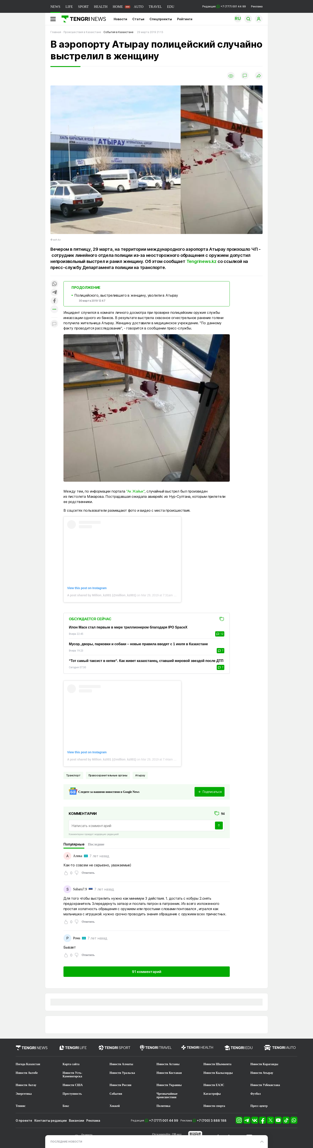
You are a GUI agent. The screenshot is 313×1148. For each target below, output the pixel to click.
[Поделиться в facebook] (54, 301)
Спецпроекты (161, 19)
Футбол (255, 1093)
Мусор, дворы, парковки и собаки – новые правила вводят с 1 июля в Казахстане (138, 644)
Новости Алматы (121, 1064)
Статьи (138, 19)
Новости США (73, 1085)
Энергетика (24, 1093)
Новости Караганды (264, 1064)
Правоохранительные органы (107, 775)
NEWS (55, 6)
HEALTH (101, 6)
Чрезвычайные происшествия (167, 1095)
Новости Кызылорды (218, 1072)
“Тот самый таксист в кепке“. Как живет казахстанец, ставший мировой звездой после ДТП (146, 661)
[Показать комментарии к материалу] (54, 324)
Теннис (20, 1106)
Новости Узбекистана (265, 1085)
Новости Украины (169, 1085)
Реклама (257, 6)
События (116, 1093)
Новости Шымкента (217, 1064)
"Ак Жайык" (135, 491)
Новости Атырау (261, 1072)
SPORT (83, 6)
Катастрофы (212, 1093)
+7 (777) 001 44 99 (163, 1120)
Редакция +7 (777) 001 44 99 (224, 6)
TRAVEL (155, 6)
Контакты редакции (50, 1120)
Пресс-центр (259, 1106)
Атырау (140, 775)
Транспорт (73, 775)
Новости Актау (26, 1085)
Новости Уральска (122, 1072)
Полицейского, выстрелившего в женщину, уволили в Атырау (126, 295)
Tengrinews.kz (201, 261)
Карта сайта (71, 1064)
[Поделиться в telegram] (54, 292)
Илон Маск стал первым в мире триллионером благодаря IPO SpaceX (128, 627)
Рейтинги (184, 19)
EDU (170, 6)
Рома (76, 938)
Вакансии (76, 1120)
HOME (118, 6)
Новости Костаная (169, 1072)
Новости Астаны (168, 1064)
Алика (77, 856)
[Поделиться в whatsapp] (54, 284)
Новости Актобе (27, 1072)
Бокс (66, 1106)
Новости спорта (214, 1106)
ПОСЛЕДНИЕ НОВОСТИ (66, 1141)
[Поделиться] (259, 76)
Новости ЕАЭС (213, 1085)
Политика (163, 1106)
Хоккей (115, 1106)
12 (219, 634)
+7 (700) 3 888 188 (211, 1120)
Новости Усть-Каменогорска (72, 1074)
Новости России (120, 1085)
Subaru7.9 (80, 889)
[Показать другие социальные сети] (54, 309)
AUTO (138, 6)
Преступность (72, 1093)
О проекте (24, 1120)
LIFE (69, 6)
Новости (120, 19)
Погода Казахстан (28, 1064)
